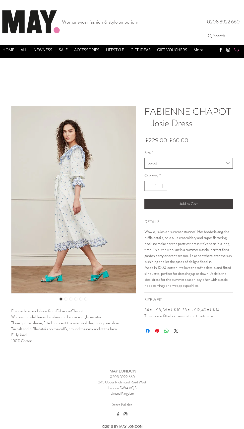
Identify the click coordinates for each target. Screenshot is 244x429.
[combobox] (188, 163)
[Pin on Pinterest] (157, 331)
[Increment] (163, 186)
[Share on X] (176, 331)
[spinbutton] (156, 186)
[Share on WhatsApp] (167, 331)
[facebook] (220, 49)
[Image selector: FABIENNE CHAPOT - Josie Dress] (61, 298)
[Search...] (222, 36)
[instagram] (228, 49)
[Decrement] (148, 186)
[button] (236, 49)
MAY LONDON (123, 371)
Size (148, 152)
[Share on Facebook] (148, 331)
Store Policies (122, 404)
